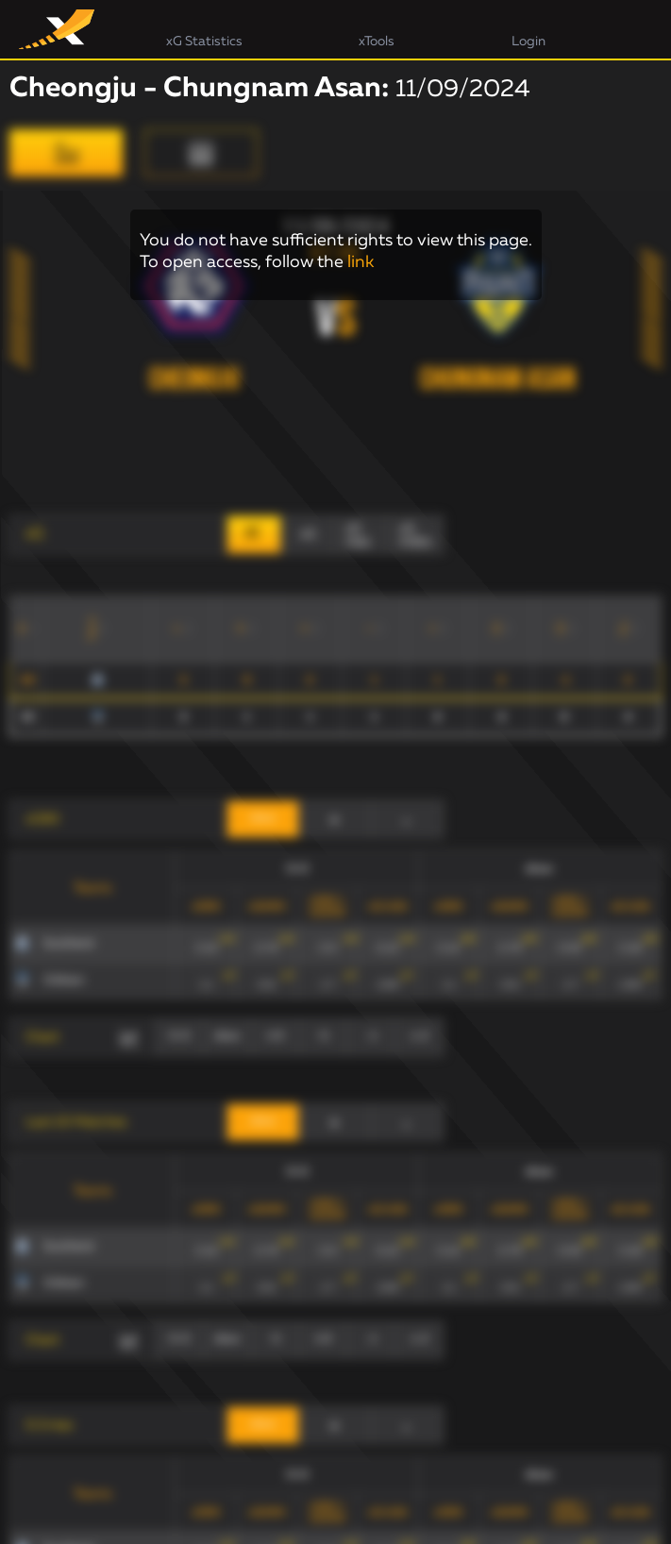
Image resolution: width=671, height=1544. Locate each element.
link (360, 262)
